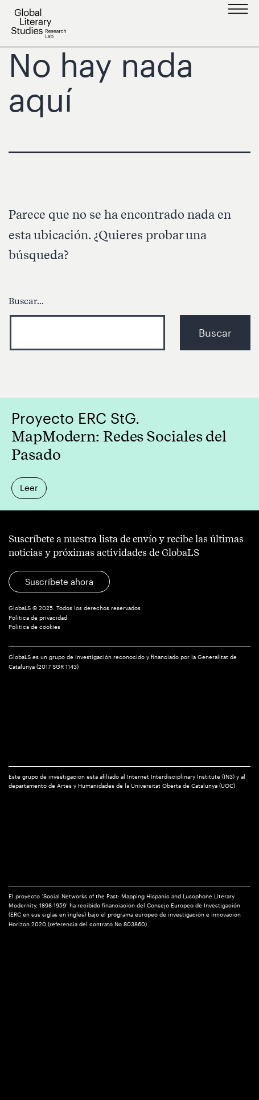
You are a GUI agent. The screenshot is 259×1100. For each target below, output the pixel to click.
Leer (29, 487)
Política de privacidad (38, 618)
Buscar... (26, 301)
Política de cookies (34, 627)
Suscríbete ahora (59, 581)
